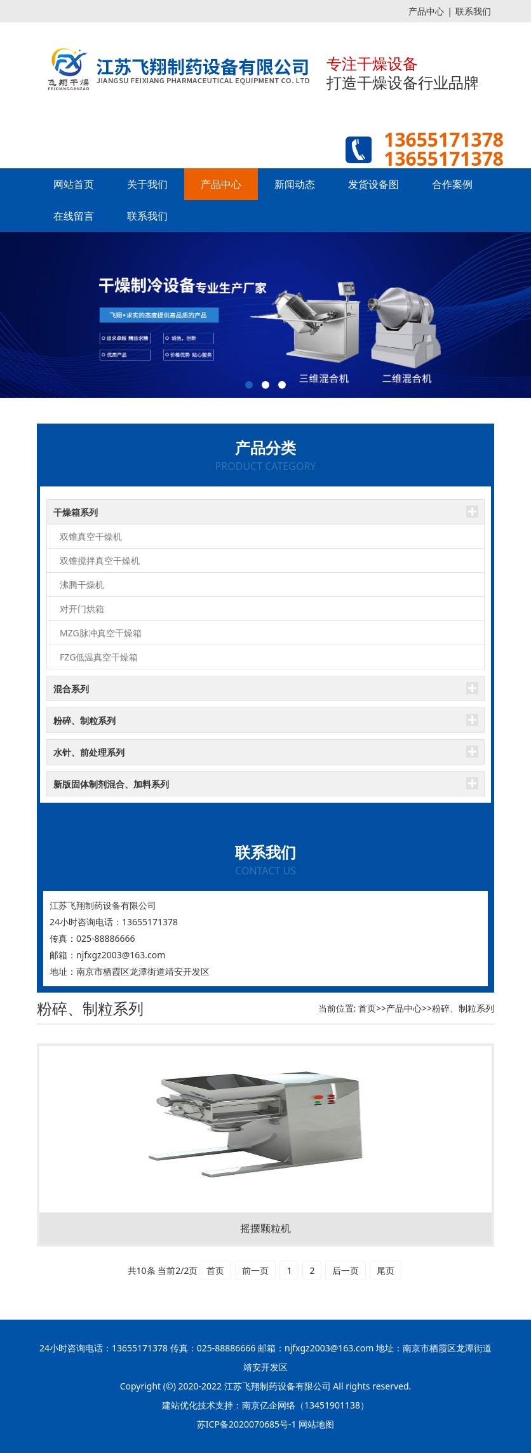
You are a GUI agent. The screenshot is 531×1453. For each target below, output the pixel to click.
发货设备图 (373, 184)
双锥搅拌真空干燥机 (100, 560)
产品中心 (426, 11)
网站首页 (73, 184)
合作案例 (452, 184)
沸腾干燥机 (82, 585)
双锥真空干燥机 (91, 536)
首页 (367, 1008)
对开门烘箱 (82, 609)
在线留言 (73, 216)
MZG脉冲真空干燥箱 (101, 633)
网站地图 (316, 1424)
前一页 (255, 1270)
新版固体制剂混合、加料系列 (111, 784)
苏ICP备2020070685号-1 (247, 1424)
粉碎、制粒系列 (84, 720)
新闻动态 (294, 184)
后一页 (345, 1270)
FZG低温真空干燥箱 (99, 657)
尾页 (385, 1270)
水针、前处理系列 (88, 752)
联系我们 (473, 11)
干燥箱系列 (75, 512)
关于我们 (147, 184)
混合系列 (71, 689)
